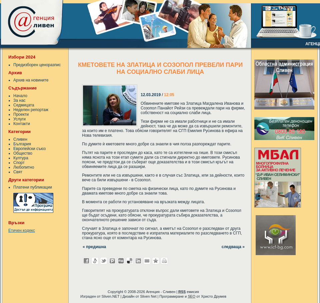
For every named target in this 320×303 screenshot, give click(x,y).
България (22, 144)
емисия (188, 292)
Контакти (21, 123)
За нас (19, 100)
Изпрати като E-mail (147, 260)
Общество (22, 153)
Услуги (19, 119)
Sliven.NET (111, 296)
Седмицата (23, 105)
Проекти (21, 114)
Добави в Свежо (95, 260)
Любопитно (23, 167)
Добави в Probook (112, 260)
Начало (20, 95)
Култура (20, 158)
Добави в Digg (121, 260)
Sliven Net (148, 296)
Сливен (20, 139)
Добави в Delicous (129, 260)
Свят (17, 172)
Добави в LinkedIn (138, 260)
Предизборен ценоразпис (37, 65)
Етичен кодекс (21, 230)
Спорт (19, 162)
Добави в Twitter (103, 260)
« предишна (94, 246)
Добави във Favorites (155, 260)
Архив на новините (30, 80)
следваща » (233, 246)
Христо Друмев (213, 296)
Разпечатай (164, 260)
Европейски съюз (29, 148)
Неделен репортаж (30, 109)
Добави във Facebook (86, 260)
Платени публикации (32, 187)
